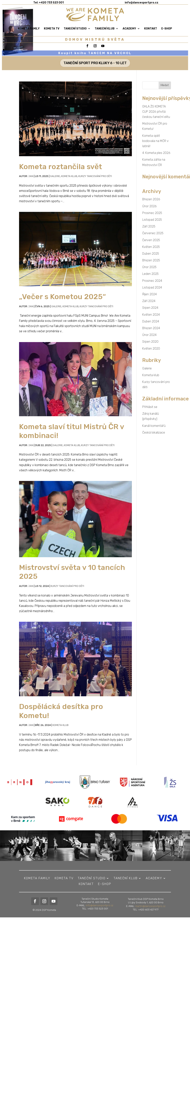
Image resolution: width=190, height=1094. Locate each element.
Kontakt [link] (150, 28)
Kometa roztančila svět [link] (60, 166)
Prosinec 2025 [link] (152, 213)
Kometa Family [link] (29, 28)
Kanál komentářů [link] (154, 426)
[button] (165, 85)
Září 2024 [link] (148, 301)
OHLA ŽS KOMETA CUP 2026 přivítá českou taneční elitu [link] (156, 112)
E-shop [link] (166, 28)
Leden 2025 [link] (150, 274)
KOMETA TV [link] (51, 28)
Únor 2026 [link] (149, 206)
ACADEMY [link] (129, 28)
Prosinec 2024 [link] (152, 281)
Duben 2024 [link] (150, 321)
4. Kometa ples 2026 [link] (156, 153)
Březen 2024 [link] (151, 328)
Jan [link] (30, 176)
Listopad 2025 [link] (152, 219)
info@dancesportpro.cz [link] (99, 915)
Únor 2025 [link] (149, 267)
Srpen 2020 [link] (150, 341)
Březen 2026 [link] (151, 199)
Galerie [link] (55, 176)
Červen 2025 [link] (151, 240)
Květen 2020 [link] (151, 348)
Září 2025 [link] (148, 226)
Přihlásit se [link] (149, 407)
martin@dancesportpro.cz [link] (150, 916)
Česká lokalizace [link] (153, 432)
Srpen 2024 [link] (150, 308)
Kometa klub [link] (69, 176)
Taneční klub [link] (105, 28)
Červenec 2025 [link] (152, 233)
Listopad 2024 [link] (152, 287)
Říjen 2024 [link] (149, 294)
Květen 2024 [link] (151, 314)
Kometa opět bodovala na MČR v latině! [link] (155, 141)
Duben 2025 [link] (150, 253)
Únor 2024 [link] (149, 335)
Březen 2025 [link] (151, 260)
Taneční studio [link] (75, 28)
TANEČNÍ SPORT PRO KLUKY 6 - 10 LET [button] (95, 63)
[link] (95, 14)
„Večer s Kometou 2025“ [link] (62, 296)
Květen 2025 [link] (151, 247)
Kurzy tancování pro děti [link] (95, 176)
